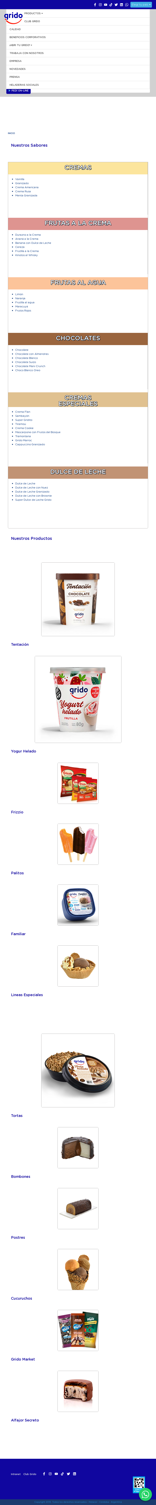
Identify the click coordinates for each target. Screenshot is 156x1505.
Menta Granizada (26, 195)
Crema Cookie (24, 428)
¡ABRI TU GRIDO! (21, 45)
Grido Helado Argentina (12, 17)
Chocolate (21, 349)
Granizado (22, 183)
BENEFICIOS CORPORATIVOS (28, 37)
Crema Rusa (23, 191)
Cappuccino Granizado (30, 444)
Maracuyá (21, 306)
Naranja (20, 298)
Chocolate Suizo (25, 362)
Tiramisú (20, 424)
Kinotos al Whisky (26, 255)
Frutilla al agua (25, 302)
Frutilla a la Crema (27, 251)
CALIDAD (15, 29)
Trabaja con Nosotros (27, 53)
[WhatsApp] (145, 1494)
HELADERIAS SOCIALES (24, 85)
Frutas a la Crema (77, 223)
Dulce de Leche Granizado (32, 491)
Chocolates (78, 338)
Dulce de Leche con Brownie (33, 495)
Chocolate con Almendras (32, 353)
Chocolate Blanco (26, 358)
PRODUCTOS (33, 13)
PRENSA (15, 77)
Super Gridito (23, 419)
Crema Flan (22, 411)
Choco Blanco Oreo (27, 370)
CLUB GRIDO (32, 21)
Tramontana (23, 436)
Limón (19, 294)
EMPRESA (16, 61)
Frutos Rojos (23, 310)
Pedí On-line (18, 90)
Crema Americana (27, 187)
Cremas (77, 168)
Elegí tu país (141, 4)
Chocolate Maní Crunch (30, 366)
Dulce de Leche (78, 472)
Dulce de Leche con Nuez (31, 487)
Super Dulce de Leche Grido (33, 499)
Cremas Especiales (78, 401)
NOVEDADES (18, 69)
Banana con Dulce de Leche (33, 242)
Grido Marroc (23, 440)
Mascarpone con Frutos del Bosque (38, 432)
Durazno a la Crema (28, 234)
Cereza (20, 247)
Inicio (11, 133)
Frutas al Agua (78, 283)
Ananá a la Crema (26, 238)
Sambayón (22, 415)
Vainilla (19, 179)
